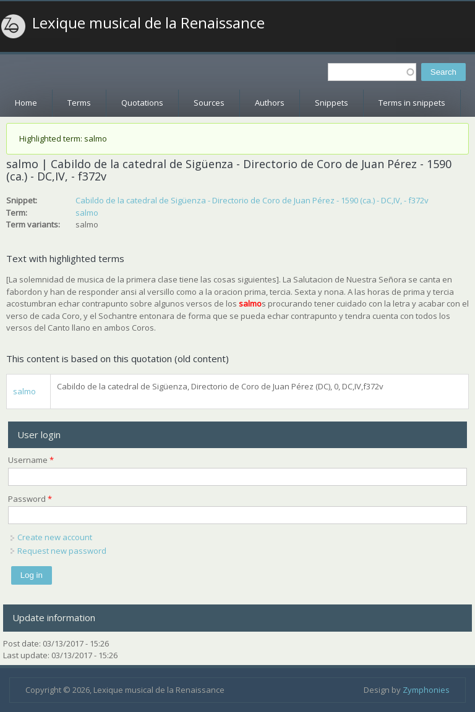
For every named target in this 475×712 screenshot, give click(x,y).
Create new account (54, 537)
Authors (270, 102)
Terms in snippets (412, 102)
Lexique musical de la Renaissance (148, 23)
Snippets (331, 102)
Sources (209, 102)
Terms (79, 102)
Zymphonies (426, 689)
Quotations (142, 102)
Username (31, 459)
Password (30, 498)
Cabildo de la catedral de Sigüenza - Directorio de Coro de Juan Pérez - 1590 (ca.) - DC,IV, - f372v (252, 200)
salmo (86, 212)
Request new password (61, 550)
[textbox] (372, 72)
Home (26, 102)
